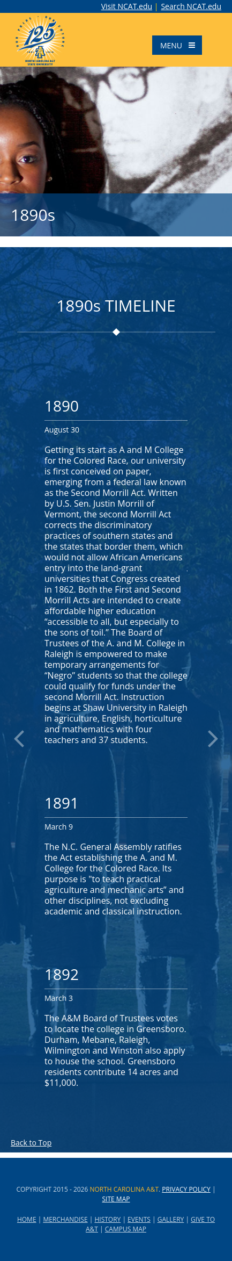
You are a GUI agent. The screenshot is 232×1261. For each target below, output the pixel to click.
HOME (26, 1219)
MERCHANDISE (65, 1219)
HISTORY (107, 1219)
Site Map (116, 1199)
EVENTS (139, 1219)
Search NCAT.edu (191, 6)
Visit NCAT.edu (126, 6)
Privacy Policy (186, 1189)
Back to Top (31, 1142)
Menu (180, 45)
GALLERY (171, 1219)
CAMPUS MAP (125, 1229)
